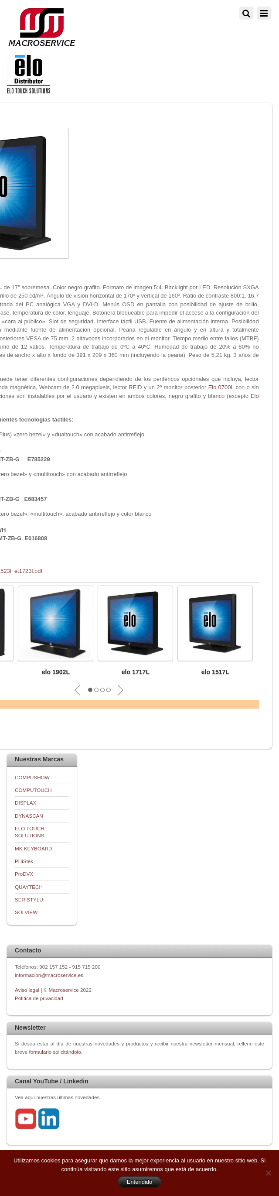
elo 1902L (56, 671)
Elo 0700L (221, 387)
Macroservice (64, 990)
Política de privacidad (39, 998)
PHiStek (24, 861)
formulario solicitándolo (55, 1052)
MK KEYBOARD (33, 848)
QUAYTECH (29, 887)
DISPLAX (25, 802)
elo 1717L (136, 671)
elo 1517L (215, 671)
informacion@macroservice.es (49, 975)
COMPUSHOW (32, 777)
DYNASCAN (29, 816)
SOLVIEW (26, 912)
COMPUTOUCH (33, 790)
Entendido (140, 1182)
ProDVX (24, 874)
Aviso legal (28, 990)
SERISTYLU (29, 899)
